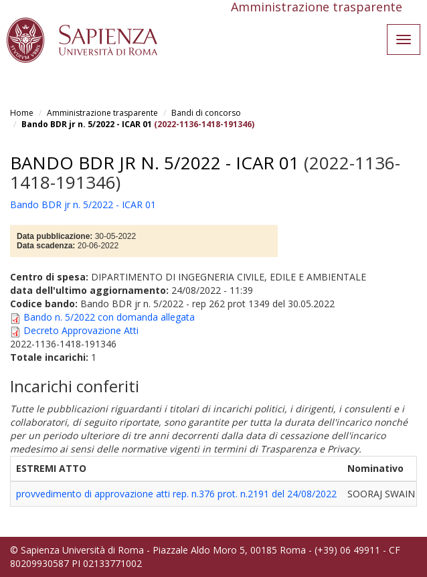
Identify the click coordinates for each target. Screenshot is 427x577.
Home (21, 112)
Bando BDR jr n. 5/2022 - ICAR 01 (86, 124)
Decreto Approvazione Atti (81, 330)
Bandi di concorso (206, 112)
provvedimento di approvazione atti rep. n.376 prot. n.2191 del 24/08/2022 (176, 493)
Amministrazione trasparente (102, 112)
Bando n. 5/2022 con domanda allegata (109, 317)
